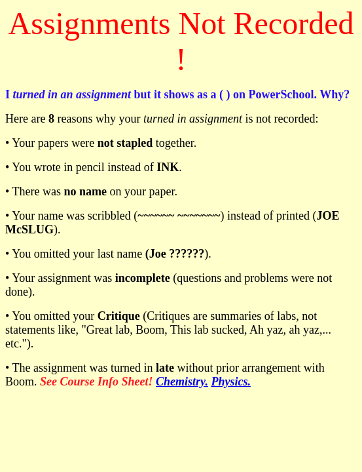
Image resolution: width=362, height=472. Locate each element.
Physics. (231, 381)
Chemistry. (182, 381)
